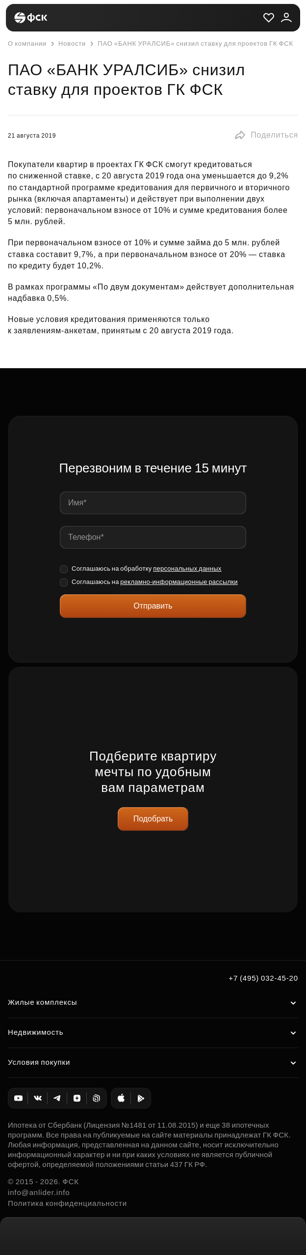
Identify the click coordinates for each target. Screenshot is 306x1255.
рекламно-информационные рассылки (178, 581)
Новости (67, 44)
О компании (27, 43)
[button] (266, 135)
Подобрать (153, 819)
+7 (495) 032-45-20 (263, 978)
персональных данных (187, 568)
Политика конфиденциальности (67, 1203)
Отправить (152, 606)
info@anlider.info (39, 1192)
